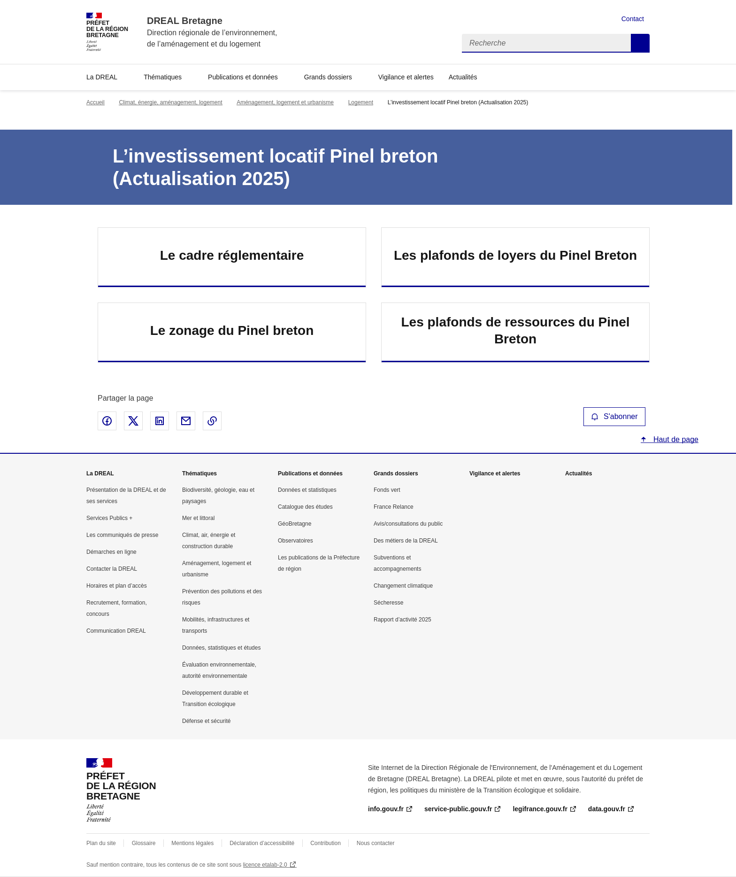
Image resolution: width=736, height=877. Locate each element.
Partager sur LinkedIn (159, 420)
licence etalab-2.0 (265, 864)
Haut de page (674, 439)
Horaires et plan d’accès (116, 585)
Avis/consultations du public (408, 523)
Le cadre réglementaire (232, 255)
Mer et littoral (198, 518)
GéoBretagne (294, 523)
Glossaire (144, 843)
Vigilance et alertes (406, 77)
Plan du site (101, 843)
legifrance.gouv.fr (540, 809)
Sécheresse (388, 602)
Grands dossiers (328, 77)
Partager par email (185, 420)
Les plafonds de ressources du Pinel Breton (515, 330)
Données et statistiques (307, 490)
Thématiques (163, 77)
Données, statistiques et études (221, 647)
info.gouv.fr (386, 809)
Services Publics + (109, 518)
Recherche (640, 43)
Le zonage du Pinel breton (232, 330)
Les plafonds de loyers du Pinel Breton (515, 255)
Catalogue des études (305, 507)
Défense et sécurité (206, 721)
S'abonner (614, 416)
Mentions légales (192, 843)
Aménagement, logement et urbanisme (285, 102)
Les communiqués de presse (122, 535)
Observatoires (295, 540)
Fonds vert (387, 490)
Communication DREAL (116, 631)
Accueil (95, 102)
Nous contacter (376, 843)
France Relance (394, 507)
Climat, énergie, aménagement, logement (170, 102)
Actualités (463, 77)
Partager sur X (133, 420)
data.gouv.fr (606, 809)
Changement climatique (403, 585)
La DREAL (101, 77)
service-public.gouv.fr (458, 809)
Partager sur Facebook (107, 420)
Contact (632, 19)
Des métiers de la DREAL (406, 540)
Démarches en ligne (111, 552)
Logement (360, 102)
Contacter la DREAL (111, 569)
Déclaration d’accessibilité (262, 843)
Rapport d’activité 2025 (402, 619)
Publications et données (243, 77)
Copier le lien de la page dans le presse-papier (212, 420)
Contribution (325, 843)
